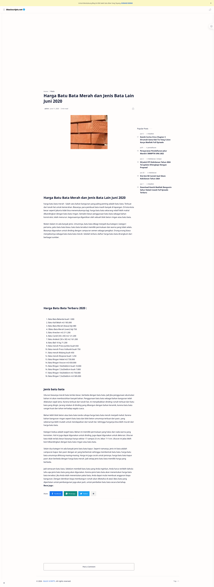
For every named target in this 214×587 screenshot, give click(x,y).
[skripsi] (163, 160)
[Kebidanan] (156, 160)
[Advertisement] (109, 33)
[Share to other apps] (97, 494)
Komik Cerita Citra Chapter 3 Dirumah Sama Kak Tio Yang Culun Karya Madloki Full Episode (159, 140)
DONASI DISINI (127, 3)
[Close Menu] (210, 3)
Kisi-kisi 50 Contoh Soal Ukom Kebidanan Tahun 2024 (156, 178)
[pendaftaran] (155, 148)
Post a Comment (92, 568)
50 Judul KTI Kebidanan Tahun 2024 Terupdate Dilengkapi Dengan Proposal (159, 166)
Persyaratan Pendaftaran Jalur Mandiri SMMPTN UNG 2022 (157, 153)
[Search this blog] (48, 9)
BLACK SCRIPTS (53, 582)
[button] (210, 9)
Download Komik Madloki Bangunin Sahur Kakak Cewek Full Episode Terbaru (159, 191)
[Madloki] (154, 135)
